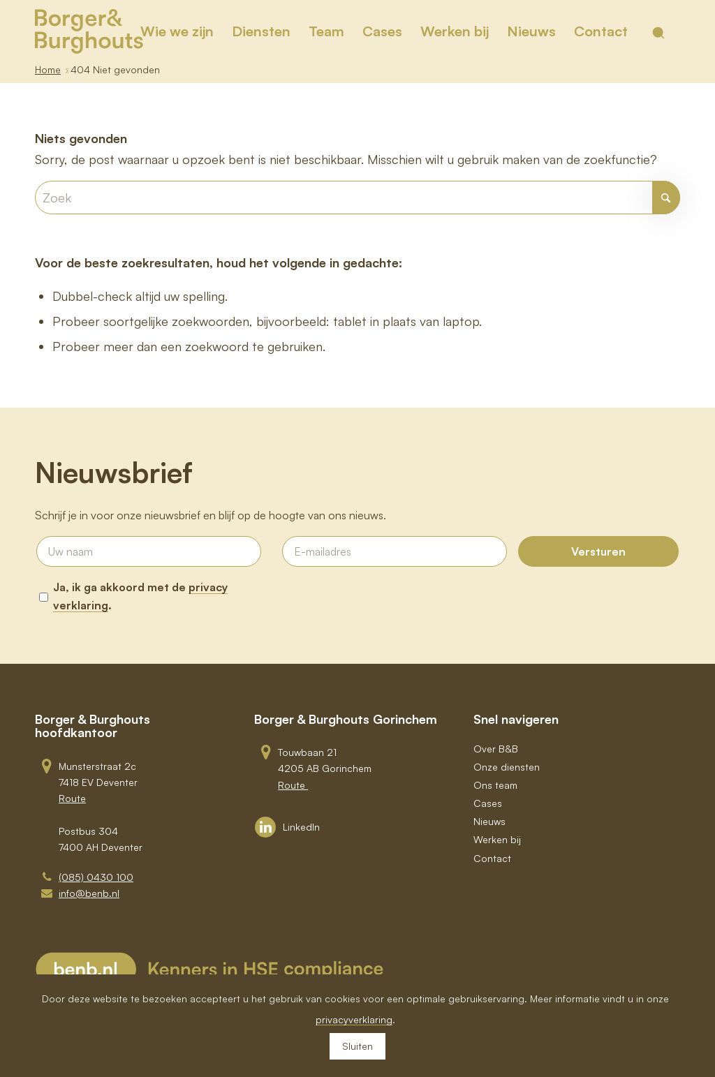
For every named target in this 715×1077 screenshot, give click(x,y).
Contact (492, 858)
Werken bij (497, 839)
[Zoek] (357, 197)
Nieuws (489, 821)
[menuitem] (177, 31)
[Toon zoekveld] (658, 32)
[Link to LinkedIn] (287, 827)
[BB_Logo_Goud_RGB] (89, 31)
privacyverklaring (354, 1019)
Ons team (495, 785)
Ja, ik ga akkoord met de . (140, 596)
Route (72, 798)
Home (48, 69)
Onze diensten (506, 767)
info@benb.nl (89, 893)
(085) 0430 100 (96, 877)
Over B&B (495, 749)
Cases (487, 803)
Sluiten (357, 1046)
